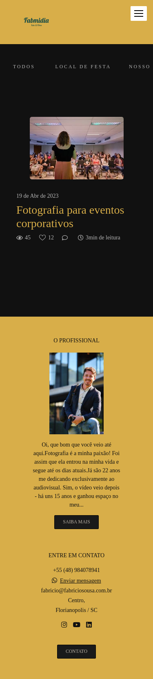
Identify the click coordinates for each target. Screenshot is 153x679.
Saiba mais (76, 522)
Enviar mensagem (80, 581)
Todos (24, 66)
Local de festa (83, 66)
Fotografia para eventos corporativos (70, 216)
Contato (76, 651)
